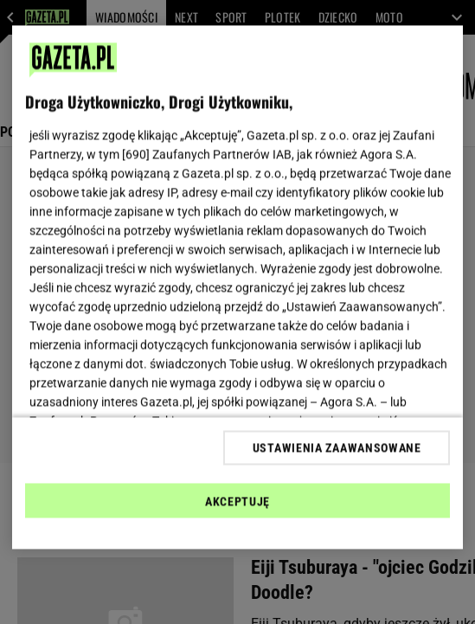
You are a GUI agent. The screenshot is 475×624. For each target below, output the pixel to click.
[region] (238, 288)
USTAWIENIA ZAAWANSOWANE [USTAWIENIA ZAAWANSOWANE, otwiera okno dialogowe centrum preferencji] (337, 447)
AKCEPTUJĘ (237, 501)
